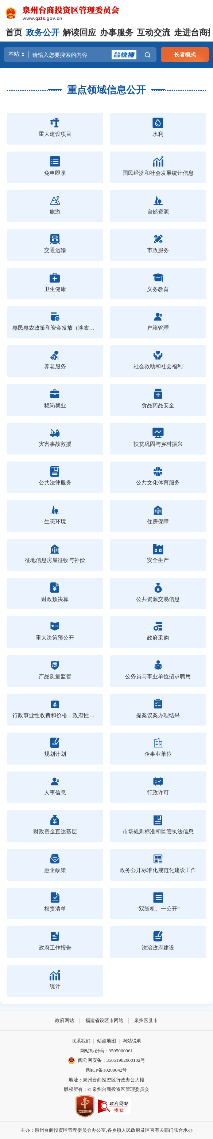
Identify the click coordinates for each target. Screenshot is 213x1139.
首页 (13, 32)
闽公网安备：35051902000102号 (106, 1060)
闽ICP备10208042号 (106, 1070)
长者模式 (185, 54)
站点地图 (106, 1041)
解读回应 (79, 32)
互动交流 (153, 32)
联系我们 (80, 1041)
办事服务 (116, 32)
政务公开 (42, 32)
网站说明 (132, 1041)
